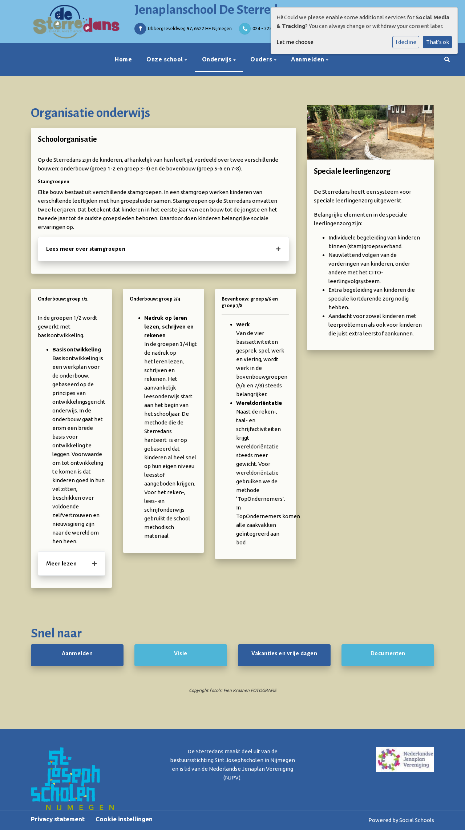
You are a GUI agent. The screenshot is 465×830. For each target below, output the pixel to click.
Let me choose (295, 42)
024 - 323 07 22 (268, 28)
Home (123, 59)
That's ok (437, 42)
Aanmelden (308, 59)
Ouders (262, 59)
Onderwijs (217, 59)
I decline (406, 42)
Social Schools (416, 820)
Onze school (165, 59)
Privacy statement (58, 819)
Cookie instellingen (124, 819)
